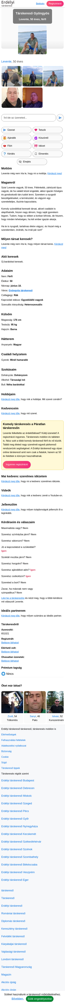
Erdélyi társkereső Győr (15, 818)
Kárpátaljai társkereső (14, 944)
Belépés (40, 3)
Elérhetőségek (8, 734)
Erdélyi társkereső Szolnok (16, 849)
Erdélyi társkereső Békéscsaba (19, 864)
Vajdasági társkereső (13, 951)
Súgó (4, 762)
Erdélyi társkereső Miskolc (16, 795)
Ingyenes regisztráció (17, 464)
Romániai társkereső (13, 913)
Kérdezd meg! (55, 173)
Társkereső (7, 898)
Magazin (6, 974)
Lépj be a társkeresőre (12, 598)
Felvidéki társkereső (13, 936)
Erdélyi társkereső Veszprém (18, 872)
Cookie (5, 757)
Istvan (55, 716)
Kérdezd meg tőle (10, 399)
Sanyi (33, 716)
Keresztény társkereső (14, 928)
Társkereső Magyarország (16, 966)
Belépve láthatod (10, 642)
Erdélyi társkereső (11, 905)
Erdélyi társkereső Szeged (16, 803)
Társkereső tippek (10, 768)
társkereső (7, 890)
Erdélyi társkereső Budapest (17, 780)
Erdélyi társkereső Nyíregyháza (19, 826)
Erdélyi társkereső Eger (15, 879)
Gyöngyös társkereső (21, 290)
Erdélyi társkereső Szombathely (19, 856)
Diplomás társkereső (13, 921)
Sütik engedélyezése (40, 998)
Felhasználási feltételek (13, 740)
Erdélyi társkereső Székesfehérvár (21, 841)
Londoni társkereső (12, 959)
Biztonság (6, 751)
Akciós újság (8, 982)
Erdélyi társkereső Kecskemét (18, 834)
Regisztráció (55, 3)
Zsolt (10, 716)
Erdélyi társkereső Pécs (15, 811)
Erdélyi (7, 3)
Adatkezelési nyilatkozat (13, 745)
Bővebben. (18, 998)
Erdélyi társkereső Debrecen (17, 788)
